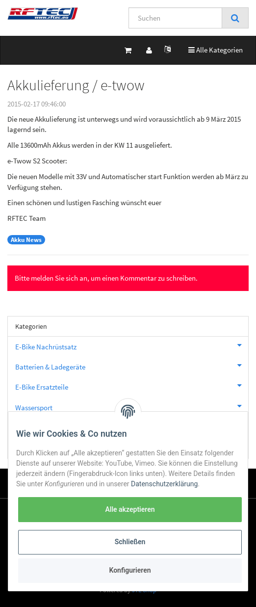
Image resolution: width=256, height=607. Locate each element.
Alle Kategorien (215, 49)
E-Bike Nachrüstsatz (131, 345)
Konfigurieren (130, 570)
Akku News (26, 240)
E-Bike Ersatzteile (131, 386)
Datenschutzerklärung (164, 484)
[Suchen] (175, 17)
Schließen (130, 542)
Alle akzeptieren (129, 509)
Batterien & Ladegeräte (131, 365)
